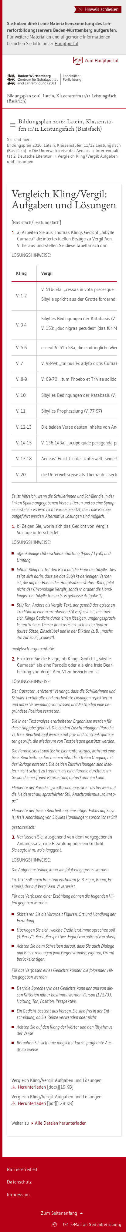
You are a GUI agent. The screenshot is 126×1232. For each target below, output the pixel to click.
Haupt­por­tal (66, 43)
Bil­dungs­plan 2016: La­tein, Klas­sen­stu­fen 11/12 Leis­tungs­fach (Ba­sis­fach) (61, 98)
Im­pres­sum (18, 1194)
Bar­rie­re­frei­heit (22, 1169)
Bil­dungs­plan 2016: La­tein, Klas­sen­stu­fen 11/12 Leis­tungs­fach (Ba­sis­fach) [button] (62, 124)
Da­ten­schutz (19, 1182)
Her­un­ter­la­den (32, 1087)
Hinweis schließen (98, 9)
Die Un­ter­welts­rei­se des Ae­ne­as (61, 150)
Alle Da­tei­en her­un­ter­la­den (61, 1123)
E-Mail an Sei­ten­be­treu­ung (92, 1224)
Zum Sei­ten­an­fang (62, 1213)
